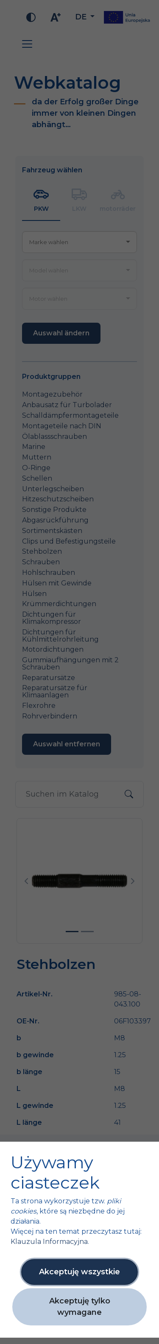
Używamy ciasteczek (55, 1172)
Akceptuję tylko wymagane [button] (79, 1306)
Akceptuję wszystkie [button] (79, 1271)
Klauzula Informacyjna (49, 1242)
